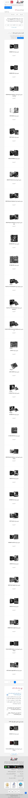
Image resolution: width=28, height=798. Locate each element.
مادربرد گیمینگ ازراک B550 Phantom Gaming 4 (14, 201)
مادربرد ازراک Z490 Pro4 (14, 564)
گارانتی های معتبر (12, 771)
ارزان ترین (17, 35)
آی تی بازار (21, 14)
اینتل (8, 25)
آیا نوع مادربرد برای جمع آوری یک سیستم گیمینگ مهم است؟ (14, 708)
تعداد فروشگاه (14, 37)
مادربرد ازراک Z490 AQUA (14, 116)
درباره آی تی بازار (21, 769)
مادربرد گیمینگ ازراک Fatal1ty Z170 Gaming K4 (14, 286)
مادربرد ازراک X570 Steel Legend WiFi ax (14, 670)
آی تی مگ (22, 773)
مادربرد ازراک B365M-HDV (14, 73)
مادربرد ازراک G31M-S (14, 350)
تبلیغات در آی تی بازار (12, 778)
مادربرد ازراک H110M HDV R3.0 (14, 436)
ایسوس (20, 25)
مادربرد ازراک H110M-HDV (14, 265)
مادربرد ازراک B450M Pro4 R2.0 (14, 542)
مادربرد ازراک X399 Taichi (14, 137)
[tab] (16, 722)
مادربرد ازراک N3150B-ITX (14, 414)
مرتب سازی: (22, 36)
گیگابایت (14, 25)
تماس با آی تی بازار (20, 771)
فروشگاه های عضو (19, 10)
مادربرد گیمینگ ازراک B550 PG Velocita (14, 180)
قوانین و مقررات (21, 780)
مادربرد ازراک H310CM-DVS (14, 244)
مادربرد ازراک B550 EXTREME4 (14, 158)
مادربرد (17, 14)
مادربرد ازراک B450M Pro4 (14, 52)
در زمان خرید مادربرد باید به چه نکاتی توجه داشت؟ (14, 694)
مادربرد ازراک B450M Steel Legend (14, 628)
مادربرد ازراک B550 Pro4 (14, 478)
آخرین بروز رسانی (20, 37)
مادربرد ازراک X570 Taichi (14, 521)
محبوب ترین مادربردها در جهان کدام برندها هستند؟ (14, 713)
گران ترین (12, 35)
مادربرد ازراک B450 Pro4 (14, 606)
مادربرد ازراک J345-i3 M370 (14, 372)
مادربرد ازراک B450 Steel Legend (14, 585)
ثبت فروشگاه (13, 769)
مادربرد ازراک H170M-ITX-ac (14, 393)
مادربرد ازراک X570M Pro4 (14, 500)
